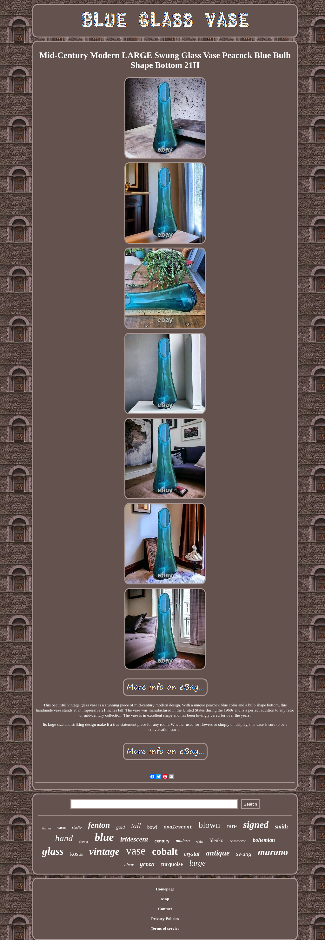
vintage (104, 851)
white (199, 841)
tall (136, 826)
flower (84, 841)
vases (61, 827)
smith (281, 826)
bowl (152, 827)
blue (104, 837)
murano (273, 852)
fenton (99, 825)
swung (244, 853)
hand (64, 838)
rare (231, 826)
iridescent (134, 839)
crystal (192, 854)
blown (209, 825)
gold (120, 827)
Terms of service (165, 928)
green (147, 863)
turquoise (172, 864)
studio (77, 827)
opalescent (178, 827)
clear (129, 864)
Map (165, 898)
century (162, 841)
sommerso (238, 840)
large (197, 863)
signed (256, 824)
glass (53, 851)
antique (218, 853)
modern (183, 840)
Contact (165, 908)
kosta (76, 853)
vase (136, 851)
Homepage (165, 889)
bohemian (264, 840)
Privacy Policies (165, 918)
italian (46, 828)
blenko (216, 840)
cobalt (165, 851)
